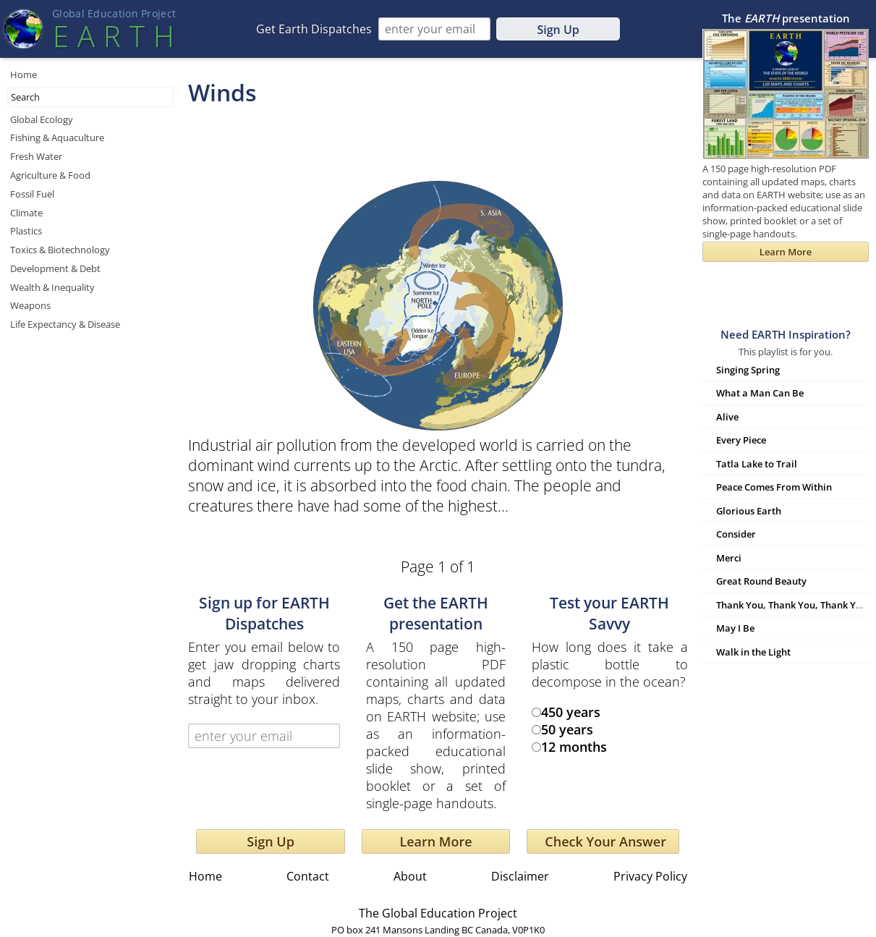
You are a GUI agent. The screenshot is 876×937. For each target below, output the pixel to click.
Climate (26, 212)
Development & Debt (55, 268)
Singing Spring (748, 369)
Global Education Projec (114, 13)
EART (113, 36)
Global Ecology (41, 119)
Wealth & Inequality (52, 287)
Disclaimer (520, 876)
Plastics (26, 230)
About (410, 876)
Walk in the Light (753, 651)
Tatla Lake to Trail (756, 463)
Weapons (30, 305)
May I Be (735, 628)
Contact (307, 876)
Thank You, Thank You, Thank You (791, 604)
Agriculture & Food (50, 175)
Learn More (435, 841)
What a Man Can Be (760, 392)
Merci (728, 557)
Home (23, 74)
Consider (736, 533)
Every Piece (741, 439)
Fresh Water (36, 156)
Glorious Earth (748, 510)
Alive (727, 416)
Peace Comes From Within (774, 486)
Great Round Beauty (761, 581)
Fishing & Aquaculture (57, 137)
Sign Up (558, 30)
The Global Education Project (438, 913)
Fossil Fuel (32, 193)
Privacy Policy (650, 876)
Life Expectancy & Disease (65, 324)
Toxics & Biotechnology (60, 249)
